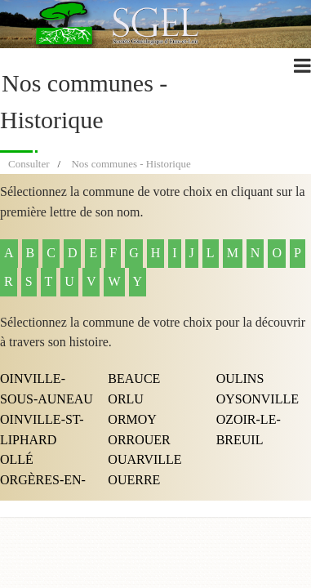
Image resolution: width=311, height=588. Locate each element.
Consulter (29, 164)
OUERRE (134, 480)
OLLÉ (16, 459)
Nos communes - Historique (130, 164)
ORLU (126, 399)
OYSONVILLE (257, 399)
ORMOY (132, 419)
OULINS (240, 378)
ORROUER (139, 440)
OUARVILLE (144, 459)
